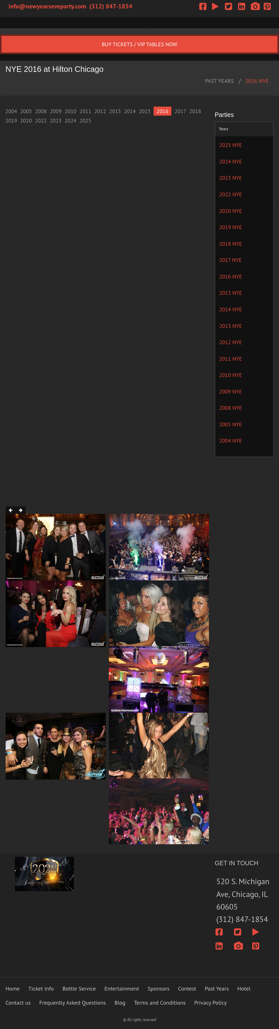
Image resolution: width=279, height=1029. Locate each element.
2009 (56, 111)
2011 (85, 111)
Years (223, 129)
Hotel (244, 988)
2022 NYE (230, 194)
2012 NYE (230, 342)
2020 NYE (230, 210)
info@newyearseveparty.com (47, 6)
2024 (71, 120)
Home (13, 988)
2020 (26, 120)
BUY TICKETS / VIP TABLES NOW (139, 44)
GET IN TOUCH (236, 863)
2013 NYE (230, 325)
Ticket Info (41, 988)
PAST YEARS (219, 80)
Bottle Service (79, 988)
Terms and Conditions (160, 1002)
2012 (100, 111)
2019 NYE (230, 227)
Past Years (217, 988)
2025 (85, 120)
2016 (163, 111)
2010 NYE (230, 375)
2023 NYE (230, 177)
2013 (115, 111)
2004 (11, 111)
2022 (41, 120)
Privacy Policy (210, 1002)
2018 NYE (230, 243)
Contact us (18, 1002)
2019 (11, 120)
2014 (130, 111)
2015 (145, 111)
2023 (56, 120)
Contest (187, 988)
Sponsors (159, 988)
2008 (41, 111)
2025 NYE (230, 144)
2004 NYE (230, 440)
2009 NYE (230, 391)
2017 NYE (230, 260)
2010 (71, 111)
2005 (26, 111)
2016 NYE (257, 80)
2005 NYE (230, 424)
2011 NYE (230, 358)
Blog (119, 1002)
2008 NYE (230, 407)
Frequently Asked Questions (72, 1002)
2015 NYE (230, 292)
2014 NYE (230, 309)
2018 (195, 111)
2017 (180, 111)
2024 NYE (230, 161)
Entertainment (121, 988)
